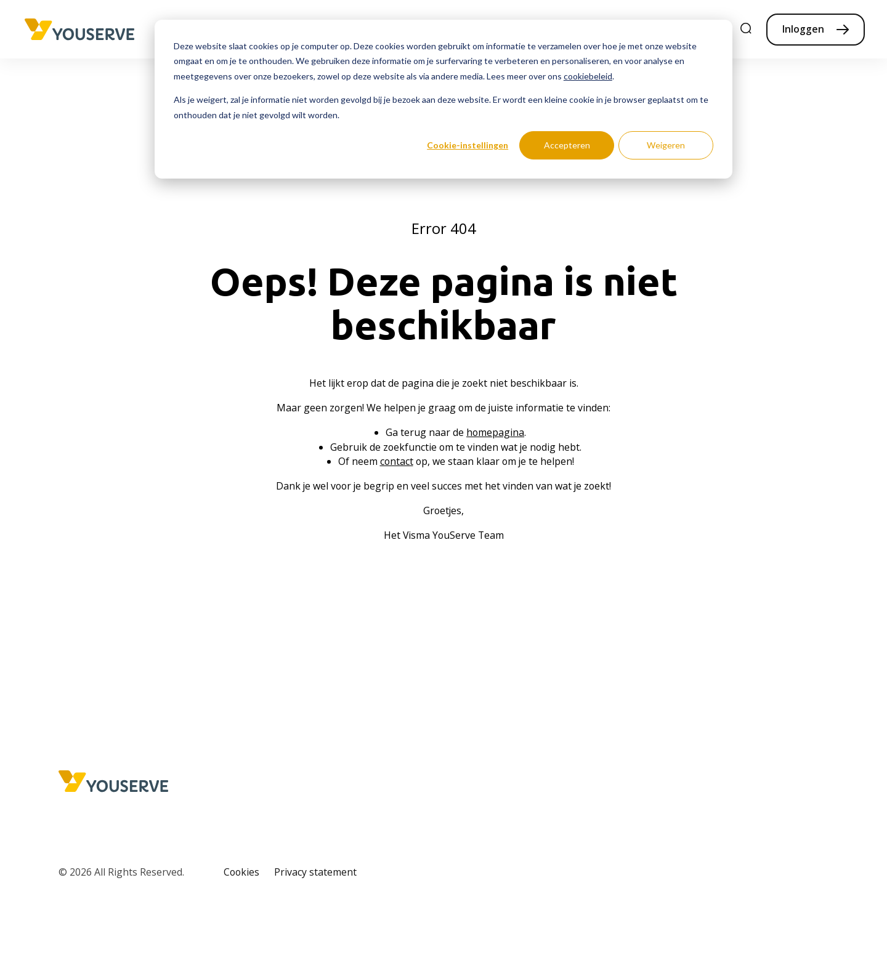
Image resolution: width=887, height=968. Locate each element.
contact (396, 461)
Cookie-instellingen (467, 145)
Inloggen (803, 29)
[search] (746, 29)
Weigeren (666, 145)
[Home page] (79, 29)
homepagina (495, 432)
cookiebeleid (588, 76)
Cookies (241, 872)
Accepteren (567, 145)
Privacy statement (315, 872)
